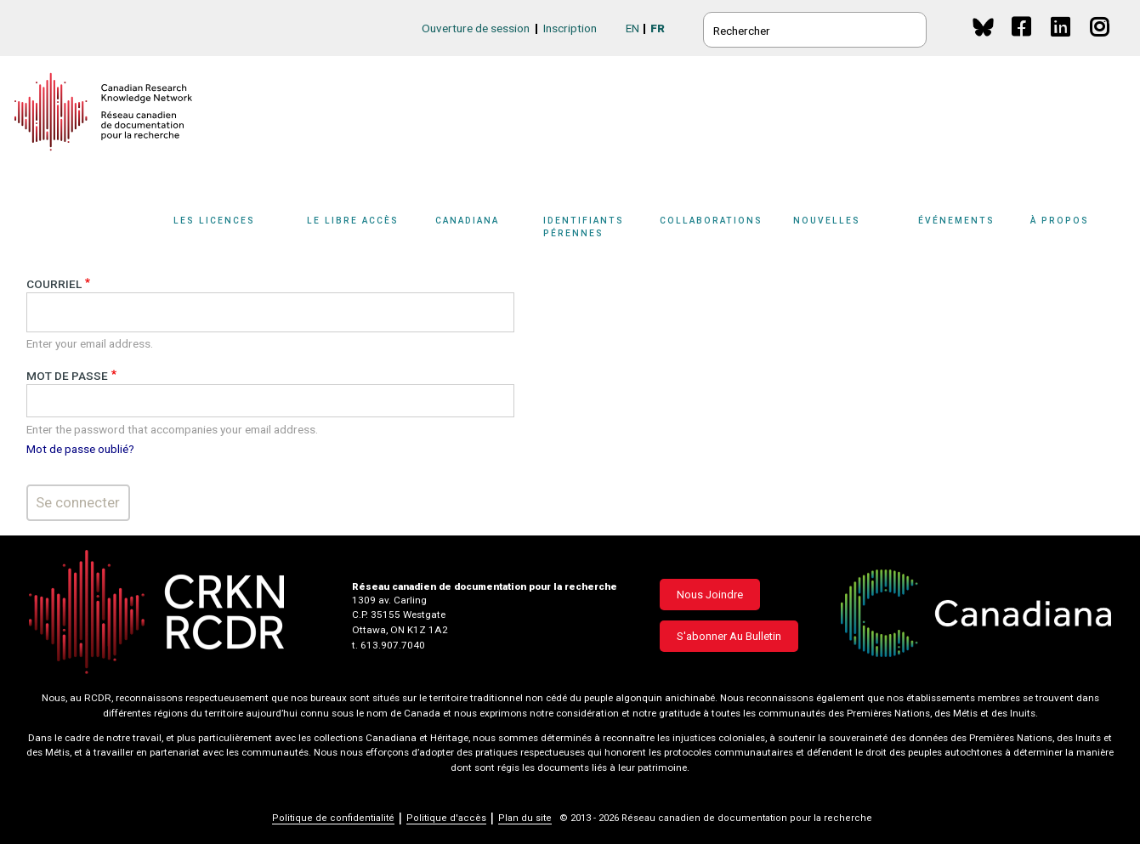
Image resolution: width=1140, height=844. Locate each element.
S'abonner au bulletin (729, 636)
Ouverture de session (476, 28)
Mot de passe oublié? (80, 449)
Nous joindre (710, 594)
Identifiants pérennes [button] (583, 226)
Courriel (54, 284)
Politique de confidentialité (333, 818)
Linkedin (1061, 43)
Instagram (1100, 43)
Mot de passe (67, 375)
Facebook (1022, 43)
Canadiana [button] (467, 220)
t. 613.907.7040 (388, 645)
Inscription (570, 28)
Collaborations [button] (711, 220)
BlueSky (983, 26)
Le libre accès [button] (353, 220)
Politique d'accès (446, 818)
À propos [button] (1059, 220)
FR (657, 28)
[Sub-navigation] (224, 232)
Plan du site (525, 818)
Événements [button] (956, 220)
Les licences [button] (214, 220)
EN (632, 28)
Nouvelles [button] (826, 220)
